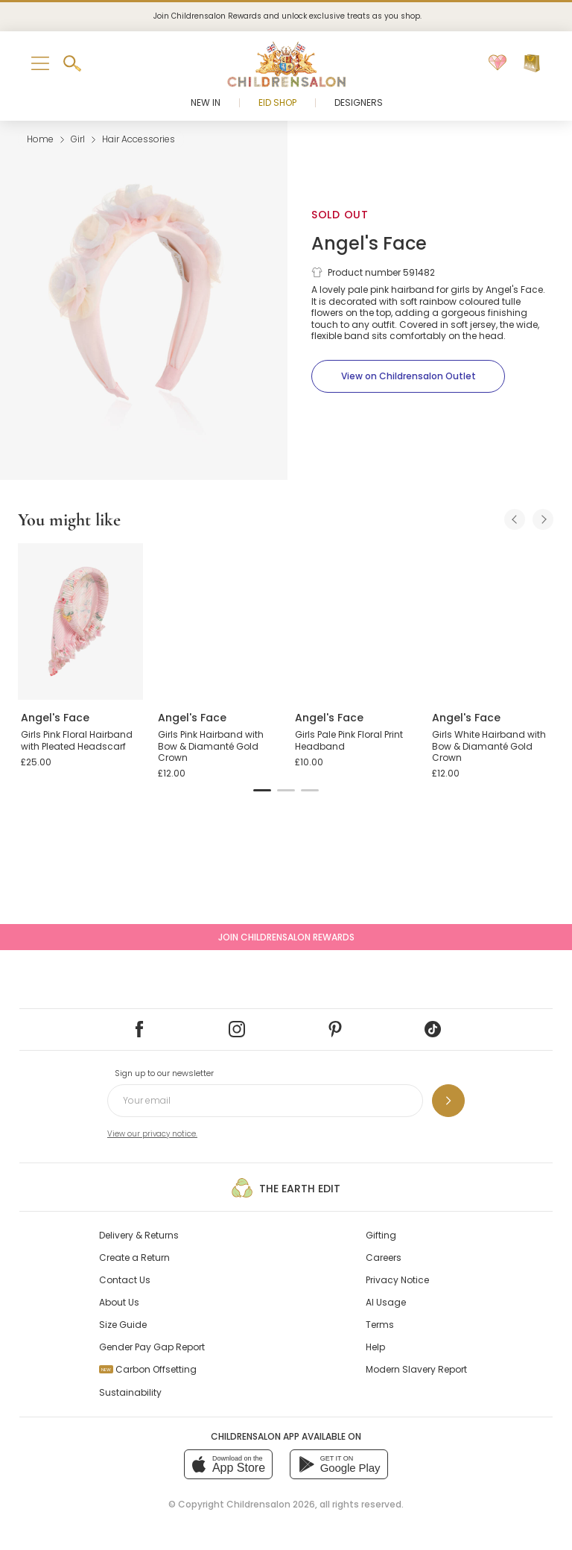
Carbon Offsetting (148, 1369)
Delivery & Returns (139, 1235)
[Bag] (532, 63)
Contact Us (124, 1280)
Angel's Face (369, 243)
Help (375, 1347)
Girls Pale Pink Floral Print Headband (349, 740)
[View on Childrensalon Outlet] (408, 376)
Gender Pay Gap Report (152, 1347)
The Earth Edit (286, 1188)
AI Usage (386, 1302)
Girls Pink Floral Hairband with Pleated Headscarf (77, 740)
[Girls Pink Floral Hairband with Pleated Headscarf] (80, 621)
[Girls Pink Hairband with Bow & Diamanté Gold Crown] (217, 621)
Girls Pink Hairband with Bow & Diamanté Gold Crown (211, 746)
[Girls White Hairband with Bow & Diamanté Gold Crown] (491, 621)
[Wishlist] (497, 63)
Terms (380, 1324)
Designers (358, 102)
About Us (119, 1302)
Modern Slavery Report (416, 1369)
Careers (383, 1257)
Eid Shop (277, 102)
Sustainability (130, 1392)
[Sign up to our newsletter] (448, 1100)
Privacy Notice (397, 1280)
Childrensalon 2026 (270, 1504)
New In (205, 102)
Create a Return (134, 1257)
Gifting (381, 1235)
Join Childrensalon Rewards (286, 937)
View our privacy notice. (152, 1133)
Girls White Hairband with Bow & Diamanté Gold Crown (489, 746)
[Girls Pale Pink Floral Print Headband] (354, 621)
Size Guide (123, 1324)
